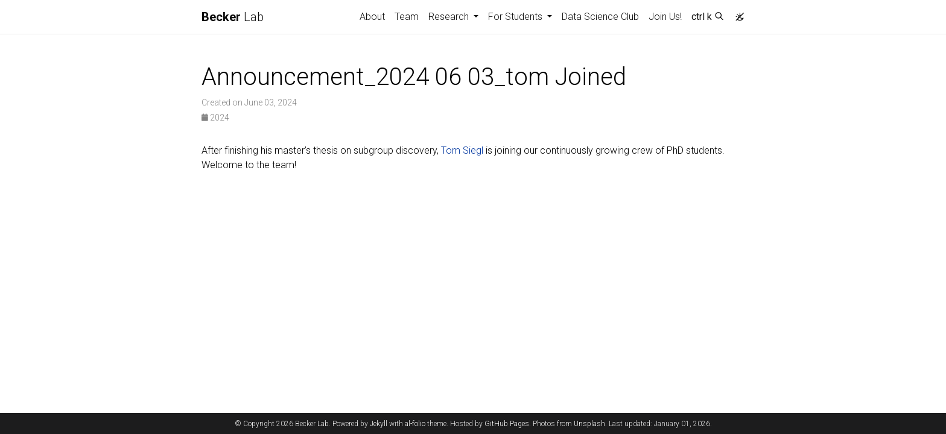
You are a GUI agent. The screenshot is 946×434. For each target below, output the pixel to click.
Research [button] (449, 16)
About (372, 16)
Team (407, 16)
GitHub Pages (506, 424)
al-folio (415, 424)
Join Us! (665, 16)
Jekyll (378, 424)
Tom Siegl (462, 150)
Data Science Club (600, 16)
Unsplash (589, 424)
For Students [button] (516, 16)
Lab (233, 17)
